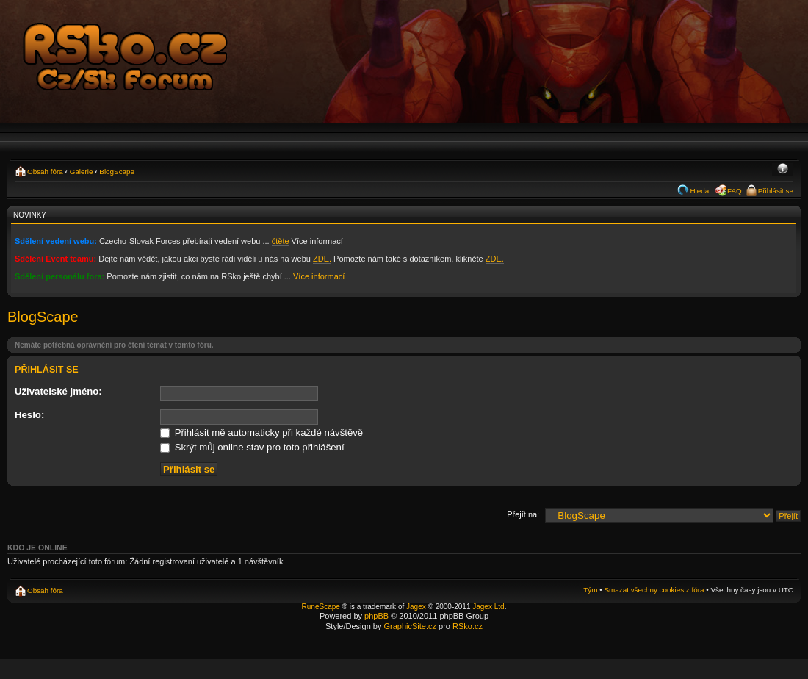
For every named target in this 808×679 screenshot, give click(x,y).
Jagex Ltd (488, 607)
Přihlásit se (775, 191)
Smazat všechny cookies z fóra (654, 590)
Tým (590, 590)
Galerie (81, 172)
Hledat (700, 191)
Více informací (319, 276)
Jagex (416, 607)
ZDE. (322, 258)
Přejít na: (523, 514)
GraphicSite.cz (409, 626)
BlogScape (116, 172)
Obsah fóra (45, 172)
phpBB (376, 615)
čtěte (280, 241)
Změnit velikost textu (782, 169)
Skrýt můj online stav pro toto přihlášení (252, 447)
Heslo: (29, 414)
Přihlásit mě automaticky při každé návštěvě (261, 432)
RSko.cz (467, 626)
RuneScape (321, 607)
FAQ (734, 191)
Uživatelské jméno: (58, 391)
